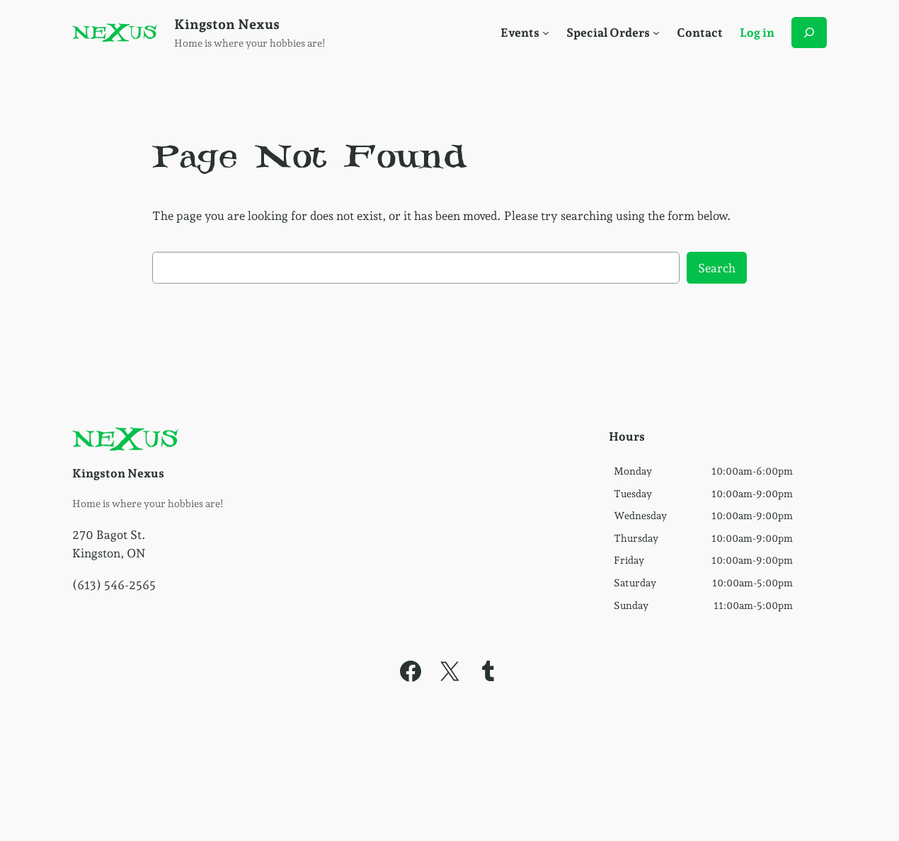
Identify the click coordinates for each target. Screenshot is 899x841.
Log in (757, 32)
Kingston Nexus (227, 24)
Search (716, 268)
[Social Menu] (545, 32)
